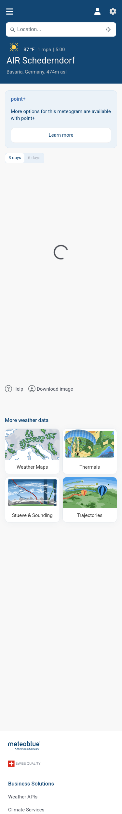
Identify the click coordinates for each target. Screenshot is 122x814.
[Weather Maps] (32, 451)
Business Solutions (31, 784)
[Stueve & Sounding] (32, 499)
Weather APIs (22, 797)
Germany (34, 72)
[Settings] (112, 11)
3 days (14, 157)
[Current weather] (61, 47)
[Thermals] (90, 451)
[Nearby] (108, 29)
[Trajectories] (90, 499)
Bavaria (15, 72)
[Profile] (97, 11)
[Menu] (10, 11)
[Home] (24, 745)
